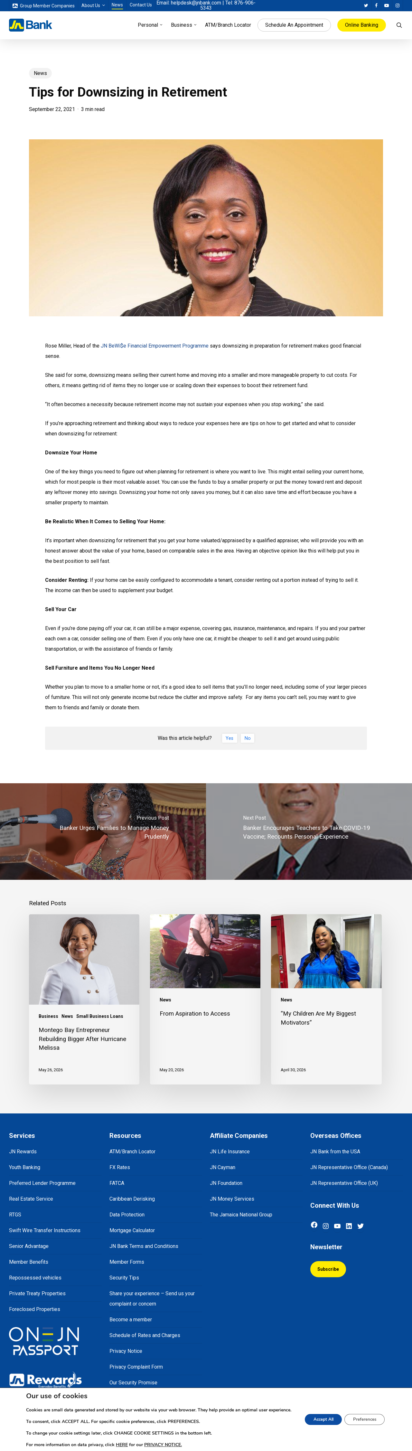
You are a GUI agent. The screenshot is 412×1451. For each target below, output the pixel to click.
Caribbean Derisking (132, 1199)
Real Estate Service (31, 1199)
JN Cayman (222, 1167)
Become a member (130, 1319)
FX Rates (119, 1167)
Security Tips (124, 1278)
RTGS (15, 1215)
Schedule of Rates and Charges (144, 1335)
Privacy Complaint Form (136, 1367)
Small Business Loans (99, 1016)
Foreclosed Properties (34, 1309)
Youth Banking (24, 1167)
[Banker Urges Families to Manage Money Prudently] (103, 831)
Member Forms (126, 1262)
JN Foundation (226, 1183)
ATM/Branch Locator (132, 1152)
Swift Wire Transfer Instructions (44, 1230)
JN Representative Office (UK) (344, 1183)
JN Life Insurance (230, 1152)
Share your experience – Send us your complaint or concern (152, 1298)
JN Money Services (232, 1199)
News (40, 73)
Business (48, 1016)
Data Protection (127, 1215)
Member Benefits (28, 1262)
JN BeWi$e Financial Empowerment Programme (154, 346)
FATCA (116, 1183)
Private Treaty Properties (37, 1293)
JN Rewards (23, 1152)
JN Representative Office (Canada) (349, 1167)
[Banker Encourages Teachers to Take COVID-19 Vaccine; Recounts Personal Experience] (309, 831)
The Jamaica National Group (241, 1215)
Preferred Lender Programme (42, 1183)
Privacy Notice (125, 1351)
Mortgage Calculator (132, 1230)
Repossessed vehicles (35, 1278)
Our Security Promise (133, 1383)
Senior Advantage (29, 1246)
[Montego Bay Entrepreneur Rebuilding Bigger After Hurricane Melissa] (84, 999)
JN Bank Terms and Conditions (143, 1246)
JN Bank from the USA (335, 1152)
